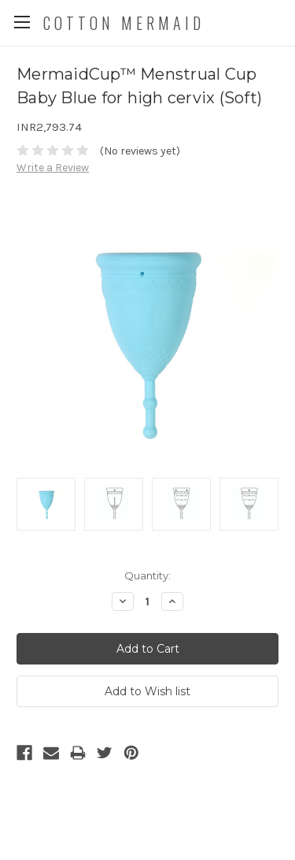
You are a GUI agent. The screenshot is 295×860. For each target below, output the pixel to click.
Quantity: (147, 575)
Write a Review (53, 167)
